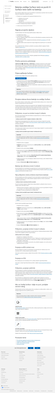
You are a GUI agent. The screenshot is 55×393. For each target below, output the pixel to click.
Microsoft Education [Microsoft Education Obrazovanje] (39, 353)
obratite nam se (22, 47)
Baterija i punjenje (8, 5)
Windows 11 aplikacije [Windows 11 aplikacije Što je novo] (4, 358)
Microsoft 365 (17, 1)
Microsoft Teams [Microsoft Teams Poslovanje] (3, 382)
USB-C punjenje (8, 8)
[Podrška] (12, 1)
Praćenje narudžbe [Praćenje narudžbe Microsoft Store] (21, 358)
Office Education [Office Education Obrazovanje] (39, 360)
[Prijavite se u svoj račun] (52, 1)
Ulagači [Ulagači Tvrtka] (38, 375)
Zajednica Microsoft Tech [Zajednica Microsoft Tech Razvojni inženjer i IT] (22, 375)
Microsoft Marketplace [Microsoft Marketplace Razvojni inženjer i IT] (22, 377)
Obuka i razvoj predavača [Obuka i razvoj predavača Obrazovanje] (40, 362)
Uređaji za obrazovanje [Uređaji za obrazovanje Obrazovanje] (40, 355)
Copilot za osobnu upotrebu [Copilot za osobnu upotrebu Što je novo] (4, 355)
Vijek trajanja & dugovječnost (7, 12)
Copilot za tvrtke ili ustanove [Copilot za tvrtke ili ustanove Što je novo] (5, 353)
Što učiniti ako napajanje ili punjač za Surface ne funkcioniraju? (28, 340)
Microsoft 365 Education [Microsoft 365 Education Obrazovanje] (40, 358)
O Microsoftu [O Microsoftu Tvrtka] (38, 372)
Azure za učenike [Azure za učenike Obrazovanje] (39, 365)
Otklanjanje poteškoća (7, 15)
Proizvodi (24, 1)
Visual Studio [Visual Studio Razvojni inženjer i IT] (21, 382)
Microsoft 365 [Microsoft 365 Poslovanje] (3, 377)
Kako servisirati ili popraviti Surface (36, 333)
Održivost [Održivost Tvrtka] (38, 377)
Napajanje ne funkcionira (7, 21)
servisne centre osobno (32, 318)
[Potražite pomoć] (50, 1)
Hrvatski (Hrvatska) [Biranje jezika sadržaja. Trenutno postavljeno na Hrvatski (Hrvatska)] (5, 385)
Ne (37, 348)
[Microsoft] (5, 1)
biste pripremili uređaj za (21, 307)
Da (30, 348)
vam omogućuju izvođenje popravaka (34, 331)
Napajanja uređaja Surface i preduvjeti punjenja (26, 341)
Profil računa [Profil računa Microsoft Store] (20, 353)
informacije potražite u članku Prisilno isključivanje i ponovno (37, 67)
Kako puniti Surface (20, 344)
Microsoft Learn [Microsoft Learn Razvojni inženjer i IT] (21, 372)
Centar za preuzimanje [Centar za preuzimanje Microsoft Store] (22, 355)
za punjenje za (43, 39)
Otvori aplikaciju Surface (20, 78)
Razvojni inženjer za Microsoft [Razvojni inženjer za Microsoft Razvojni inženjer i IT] (23, 370)
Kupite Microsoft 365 (35, 1)
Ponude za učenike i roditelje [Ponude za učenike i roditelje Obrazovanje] (41, 363)
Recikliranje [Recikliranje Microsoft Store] (20, 360)
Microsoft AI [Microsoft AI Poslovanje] (2, 370)
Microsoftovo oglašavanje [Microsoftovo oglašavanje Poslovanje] (4, 379)
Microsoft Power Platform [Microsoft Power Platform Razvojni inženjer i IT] (22, 379)
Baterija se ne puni (8, 18)
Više (28, 1)
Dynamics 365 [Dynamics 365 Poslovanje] (3, 375)
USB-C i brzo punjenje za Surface (23, 342)
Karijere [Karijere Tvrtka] (38, 370)
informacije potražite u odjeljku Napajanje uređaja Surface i (40, 122)
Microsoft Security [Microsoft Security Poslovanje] (3, 372)
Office (21, 1)
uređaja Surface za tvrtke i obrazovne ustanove (32, 297)
